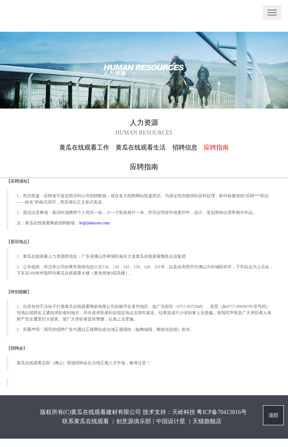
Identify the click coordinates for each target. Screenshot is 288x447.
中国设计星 (171, 421)
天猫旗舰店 (207, 421)
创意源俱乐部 (133, 421)
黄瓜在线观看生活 (141, 147)
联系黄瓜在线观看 (86, 421)
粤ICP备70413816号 (222, 412)
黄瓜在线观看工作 (84, 147)
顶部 (273, 415)
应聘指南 (216, 147)
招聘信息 (184, 147)
